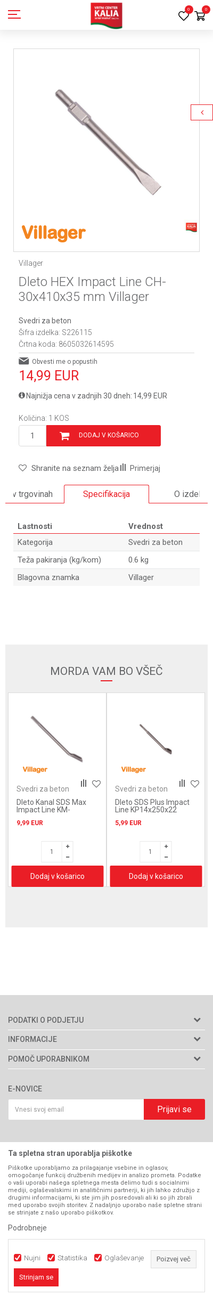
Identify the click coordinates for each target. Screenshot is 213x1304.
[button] (69, 468)
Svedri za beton (45, 320)
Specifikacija (106, 494)
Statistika (72, 1258)
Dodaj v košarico (109, 435)
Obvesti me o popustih (64, 361)
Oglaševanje (124, 1258)
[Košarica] (199, 17)
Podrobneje (27, 1228)
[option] (106, 141)
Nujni (32, 1258)
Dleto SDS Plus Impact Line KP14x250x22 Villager (152, 809)
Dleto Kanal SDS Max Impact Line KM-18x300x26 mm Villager (56, 809)
